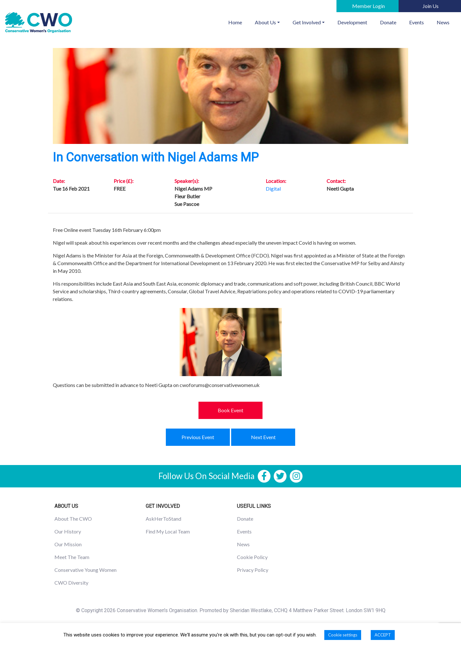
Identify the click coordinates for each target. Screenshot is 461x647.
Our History (67, 531)
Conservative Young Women (85, 570)
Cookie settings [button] (342, 634)
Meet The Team (71, 557)
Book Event (230, 410)
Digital (273, 188)
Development (352, 22)
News (443, 22)
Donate (388, 22)
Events (416, 22)
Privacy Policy (252, 570)
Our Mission (68, 544)
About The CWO (73, 519)
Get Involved (307, 22)
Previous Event (198, 437)
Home (238, 21)
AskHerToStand (163, 519)
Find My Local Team (168, 531)
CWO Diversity (71, 583)
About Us (265, 22)
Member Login (368, 6)
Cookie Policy (252, 557)
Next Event (263, 437)
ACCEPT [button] (383, 634)
